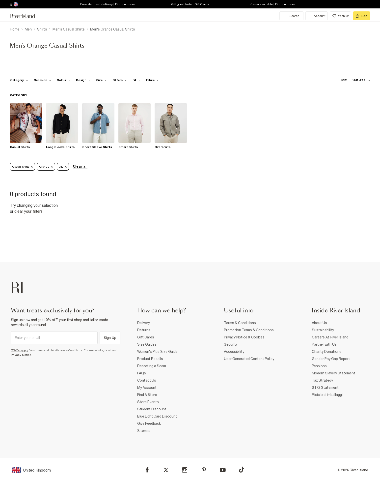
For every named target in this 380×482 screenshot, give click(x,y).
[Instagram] (184, 470)
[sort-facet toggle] (354, 80)
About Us (319, 323)
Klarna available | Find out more (272, 4)
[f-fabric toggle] (152, 80)
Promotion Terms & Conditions (249, 330)
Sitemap (144, 431)
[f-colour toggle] (63, 80)
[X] (166, 470)
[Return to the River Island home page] (26, 15)
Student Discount (151, 409)
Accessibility (234, 352)
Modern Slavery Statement (333, 373)
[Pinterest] (203, 470)
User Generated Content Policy (249, 359)
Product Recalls (150, 359)
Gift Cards (145, 337)
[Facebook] (147, 470)
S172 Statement (325, 388)
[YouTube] (222, 470)
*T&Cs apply (19, 350)
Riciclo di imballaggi (327, 395)
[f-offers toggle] (119, 80)
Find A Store (147, 395)
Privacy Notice (21, 355)
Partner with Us (324, 344)
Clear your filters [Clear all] (28, 211)
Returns (143, 330)
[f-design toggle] (83, 80)
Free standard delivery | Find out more (107, 4)
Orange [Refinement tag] (46, 166)
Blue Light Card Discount (157, 416)
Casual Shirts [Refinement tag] (22, 166)
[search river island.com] (291, 16)
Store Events (148, 402)
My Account (147, 388)
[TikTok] (241, 470)
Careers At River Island (330, 337)
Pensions (319, 366)
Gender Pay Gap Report (331, 359)
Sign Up (110, 338)
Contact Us (146, 380)
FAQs (141, 373)
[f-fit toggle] (136, 80)
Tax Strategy (322, 380)
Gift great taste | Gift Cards (190, 4)
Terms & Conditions (240, 323)
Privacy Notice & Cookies (244, 337)
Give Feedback (149, 423)
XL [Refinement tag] (62, 166)
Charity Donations (326, 352)
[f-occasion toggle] (42, 80)
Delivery (143, 323)
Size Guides (147, 344)
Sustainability (323, 330)
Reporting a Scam (151, 366)
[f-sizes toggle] (101, 80)
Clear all (80, 166)
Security (231, 344)
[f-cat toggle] (19, 80)
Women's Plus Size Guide (157, 352)
